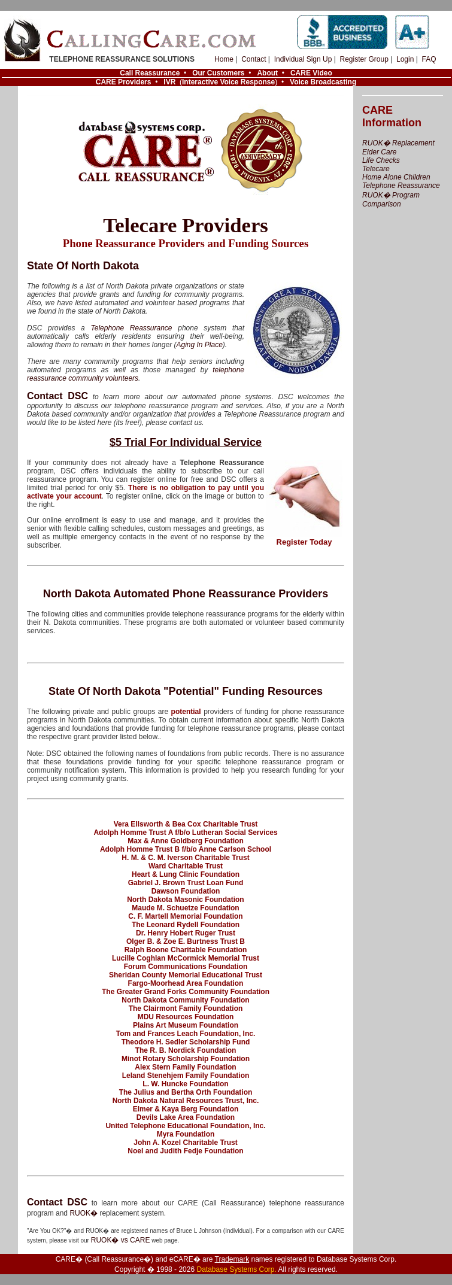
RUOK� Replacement (398, 143)
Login (405, 59)
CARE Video (311, 73)
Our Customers (218, 73)
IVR (169, 82)
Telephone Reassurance (131, 328)
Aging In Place (199, 345)
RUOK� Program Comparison (391, 199)
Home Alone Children (396, 177)
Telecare (376, 169)
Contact (253, 59)
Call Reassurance (150, 73)
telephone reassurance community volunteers (135, 374)
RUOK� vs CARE (120, 1240)
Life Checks (381, 160)
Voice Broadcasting (323, 82)
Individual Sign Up (303, 59)
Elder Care (379, 152)
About (267, 73)
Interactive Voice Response (228, 82)
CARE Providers (123, 82)
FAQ (428, 59)
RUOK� (83, 1213)
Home (223, 59)
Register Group (363, 59)
